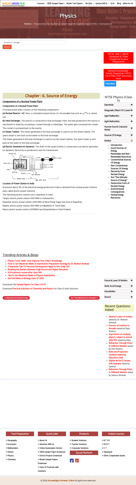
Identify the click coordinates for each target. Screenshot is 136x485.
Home (28, 23)
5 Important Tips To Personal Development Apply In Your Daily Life (38, 266)
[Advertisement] (51, 70)
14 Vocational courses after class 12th (25, 272)
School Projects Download (51, 456)
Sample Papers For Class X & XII (31, 284)
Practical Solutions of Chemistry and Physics (33, 288)
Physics (11, 456)
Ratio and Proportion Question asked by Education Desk (118, 354)
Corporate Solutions (80, 448)
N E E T (106, 444)
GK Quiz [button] (89, 3)
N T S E (107, 440)
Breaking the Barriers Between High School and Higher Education (38, 269)
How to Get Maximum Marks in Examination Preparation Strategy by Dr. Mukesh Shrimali (48, 263)
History (10, 452)
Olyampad (108, 452)
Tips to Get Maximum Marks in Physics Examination (31, 275)
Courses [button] (41, 3)
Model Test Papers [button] (75, 3)
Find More (110, 83)
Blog (119, 3)
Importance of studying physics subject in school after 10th (120, 337)
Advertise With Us (47, 444)
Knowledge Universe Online (61, 480)
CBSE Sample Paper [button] (56, 3)
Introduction (116, 145)
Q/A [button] (113, 3)
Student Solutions (79, 440)
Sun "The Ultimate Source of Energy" (84, 298)
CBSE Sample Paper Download (52, 452)
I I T (105, 448)
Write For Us (128, 3)
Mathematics (13, 448)
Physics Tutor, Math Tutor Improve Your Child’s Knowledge (35, 260)
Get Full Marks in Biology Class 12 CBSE (26, 278)
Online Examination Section (51, 448)
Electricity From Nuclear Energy (16, 298)
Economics (12, 444)
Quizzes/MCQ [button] (102, 3)
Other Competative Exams (114, 456)
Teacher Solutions (79, 444)
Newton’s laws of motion (120, 316)
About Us (43, 440)
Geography (12, 440)
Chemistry (12, 459)
